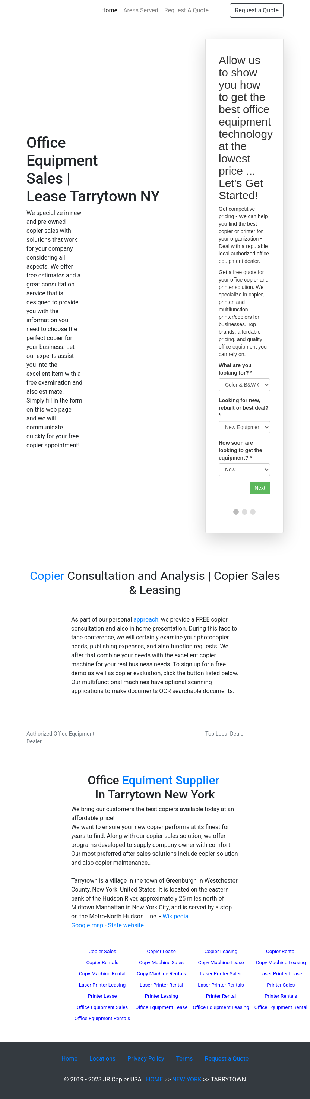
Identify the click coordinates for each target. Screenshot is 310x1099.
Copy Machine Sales (161, 962)
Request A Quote (186, 10)
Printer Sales (281, 985)
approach (145, 619)
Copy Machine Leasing (281, 962)
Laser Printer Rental (161, 985)
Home (110, 10)
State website (126, 925)
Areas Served (140, 10)
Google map (87, 925)
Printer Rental (221, 996)
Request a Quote (257, 10)
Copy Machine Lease (221, 962)
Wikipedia (175, 916)
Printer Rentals (281, 996)
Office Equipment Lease (161, 1007)
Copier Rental (280, 951)
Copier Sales (102, 951)
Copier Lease (161, 951)
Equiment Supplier (170, 780)
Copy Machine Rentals (161, 973)
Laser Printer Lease (281, 973)
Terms (184, 1058)
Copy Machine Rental (102, 973)
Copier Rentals (102, 962)
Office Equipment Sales (102, 1007)
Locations (102, 1058)
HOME (154, 1079)
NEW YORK (187, 1079)
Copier (47, 576)
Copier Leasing (221, 951)
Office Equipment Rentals (102, 1018)
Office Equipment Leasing (221, 1007)
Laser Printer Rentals (221, 985)
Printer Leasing (161, 996)
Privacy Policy (145, 1058)
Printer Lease (102, 996)
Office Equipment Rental (280, 1007)
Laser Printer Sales (220, 973)
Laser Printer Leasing (102, 985)
